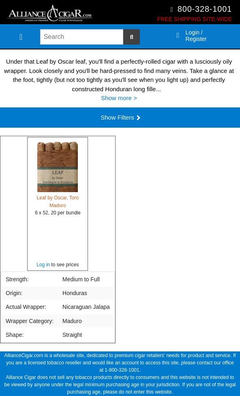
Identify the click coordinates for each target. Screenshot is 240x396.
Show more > (119, 97)
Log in (43, 265)
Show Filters (120, 117)
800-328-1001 (205, 8)
